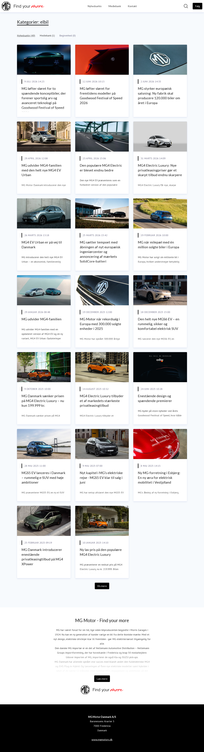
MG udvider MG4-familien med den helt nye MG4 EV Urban (41, 170)
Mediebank (114, 6)
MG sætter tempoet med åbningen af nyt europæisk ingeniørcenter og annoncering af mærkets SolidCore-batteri (100, 251)
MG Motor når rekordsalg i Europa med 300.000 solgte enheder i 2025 (100, 324)
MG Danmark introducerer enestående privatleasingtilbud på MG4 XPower (42, 557)
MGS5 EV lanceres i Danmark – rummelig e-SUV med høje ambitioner (43, 477)
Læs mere (102, 678)
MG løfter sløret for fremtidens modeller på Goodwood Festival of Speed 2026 (101, 95)
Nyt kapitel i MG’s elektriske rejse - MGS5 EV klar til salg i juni (101, 477)
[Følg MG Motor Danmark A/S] (197, 6)
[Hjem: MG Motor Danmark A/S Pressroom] (23, 6)
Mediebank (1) (47, 35)
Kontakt (132, 6)
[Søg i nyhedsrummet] (186, 6)
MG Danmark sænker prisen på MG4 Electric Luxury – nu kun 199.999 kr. (43, 400)
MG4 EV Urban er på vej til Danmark (42, 244)
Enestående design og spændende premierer (155, 398)
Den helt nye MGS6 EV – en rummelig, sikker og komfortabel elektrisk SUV (158, 324)
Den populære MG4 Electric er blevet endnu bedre (101, 167)
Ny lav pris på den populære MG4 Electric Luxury (101, 552)
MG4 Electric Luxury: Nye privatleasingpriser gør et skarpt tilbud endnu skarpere (160, 170)
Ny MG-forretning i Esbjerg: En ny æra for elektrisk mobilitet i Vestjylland (159, 477)
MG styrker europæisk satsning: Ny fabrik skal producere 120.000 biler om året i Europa (159, 95)
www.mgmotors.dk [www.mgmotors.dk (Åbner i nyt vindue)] (102, 739)
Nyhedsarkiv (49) (26, 35)
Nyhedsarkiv (95, 6)
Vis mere (102, 586)
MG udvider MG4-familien (41, 319)
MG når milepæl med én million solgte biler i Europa (158, 244)
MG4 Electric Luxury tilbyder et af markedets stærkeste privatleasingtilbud (102, 400)
